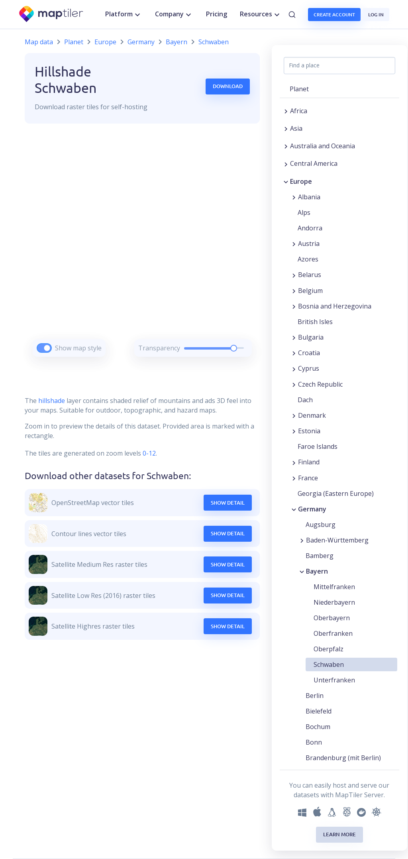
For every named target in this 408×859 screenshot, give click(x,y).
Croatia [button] (309, 352)
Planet (73, 41)
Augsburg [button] (320, 524)
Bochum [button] (318, 726)
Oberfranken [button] (333, 633)
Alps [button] (304, 212)
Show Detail (228, 502)
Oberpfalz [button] (328, 649)
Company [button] (174, 14)
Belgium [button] (310, 290)
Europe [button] (301, 181)
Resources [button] (261, 14)
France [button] (308, 478)
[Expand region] (286, 111)
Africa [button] (298, 110)
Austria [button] (309, 243)
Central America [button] (313, 163)
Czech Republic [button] (320, 384)
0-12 (148, 453)
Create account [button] (334, 14)
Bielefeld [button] (319, 711)
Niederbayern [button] (334, 602)
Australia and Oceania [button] (322, 146)
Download (228, 86)
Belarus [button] (309, 274)
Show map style (78, 348)
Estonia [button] (309, 431)
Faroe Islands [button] (317, 446)
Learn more (339, 834)
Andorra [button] (310, 228)
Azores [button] (308, 259)
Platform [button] (123, 14)
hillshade (51, 400)
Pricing (216, 14)
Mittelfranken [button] (334, 586)
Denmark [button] (312, 415)
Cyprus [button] (308, 368)
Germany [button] (312, 509)
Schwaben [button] (329, 664)
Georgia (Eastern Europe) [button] (336, 493)
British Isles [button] (315, 321)
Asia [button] (296, 128)
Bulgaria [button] (311, 337)
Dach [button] (305, 399)
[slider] (233, 348)
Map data (39, 41)
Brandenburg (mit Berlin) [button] (343, 757)
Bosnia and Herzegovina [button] (334, 306)
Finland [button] (309, 462)
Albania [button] (309, 197)
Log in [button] (376, 14)
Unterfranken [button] (334, 680)
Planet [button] (299, 89)
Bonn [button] (314, 742)
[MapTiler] (51, 15)
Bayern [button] (317, 571)
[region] (142, 250)
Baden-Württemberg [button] (337, 540)
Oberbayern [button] (332, 617)
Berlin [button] (315, 695)
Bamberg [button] (319, 555)
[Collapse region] (286, 181)
